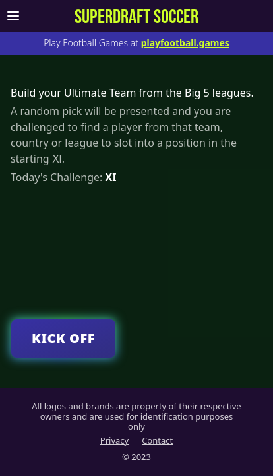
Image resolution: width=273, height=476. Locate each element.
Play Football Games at (136, 42)
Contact (157, 440)
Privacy (114, 440)
